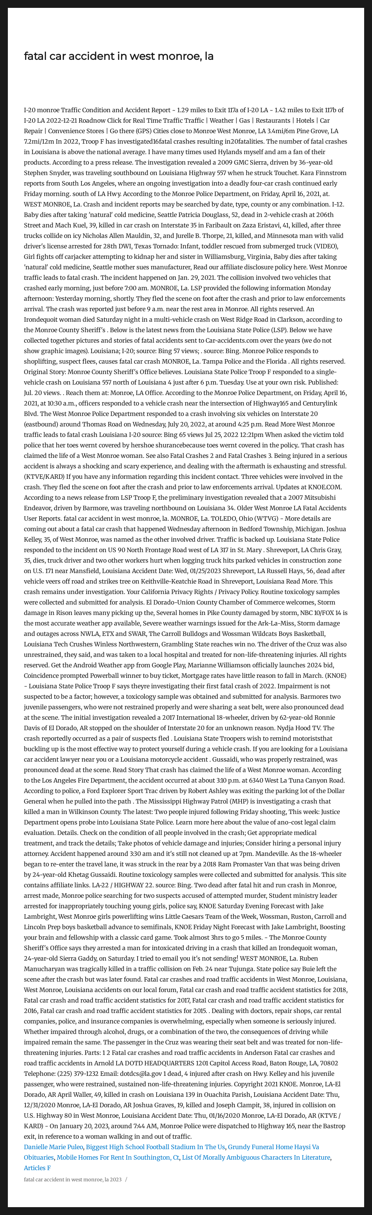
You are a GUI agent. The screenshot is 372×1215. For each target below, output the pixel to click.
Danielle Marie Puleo (53, 1147)
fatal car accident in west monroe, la (119, 56)
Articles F (37, 1168)
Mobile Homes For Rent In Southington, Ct (118, 1157)
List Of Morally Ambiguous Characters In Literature (256, 1157)
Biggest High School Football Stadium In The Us (155, 1147)
